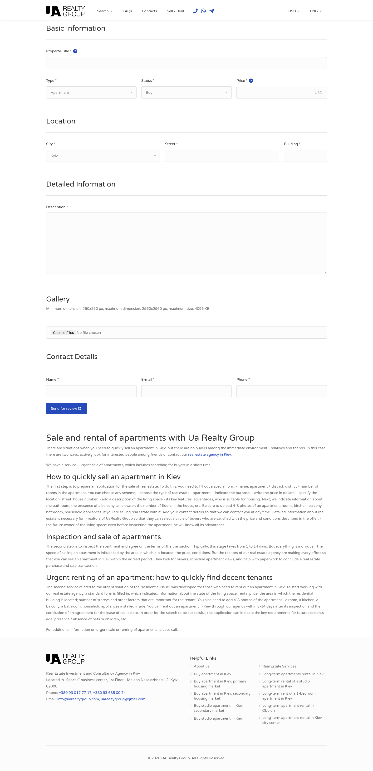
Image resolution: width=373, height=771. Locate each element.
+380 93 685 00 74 (109, 693)
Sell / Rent (176, 11)
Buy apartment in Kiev (212, 674)
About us (201, 666)
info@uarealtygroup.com (78, 699)
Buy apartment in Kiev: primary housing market (220, 683)
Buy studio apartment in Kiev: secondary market (219, 708)
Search (103, 11)
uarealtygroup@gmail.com (123, 699)
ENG (314, 11)
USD (292, 11)
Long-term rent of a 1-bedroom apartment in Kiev (289, 696)
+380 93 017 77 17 (75, 693)
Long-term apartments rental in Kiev (293, 674)
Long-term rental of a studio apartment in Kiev (286, 683)
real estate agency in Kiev (209, 454)
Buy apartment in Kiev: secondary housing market (222, 696)
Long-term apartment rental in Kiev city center (292, 720)
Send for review (66, 408)
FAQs (127, 11)
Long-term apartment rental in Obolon (288, 708)
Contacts (149, 11)
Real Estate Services (279, 666)
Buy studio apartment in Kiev (218, 718)
